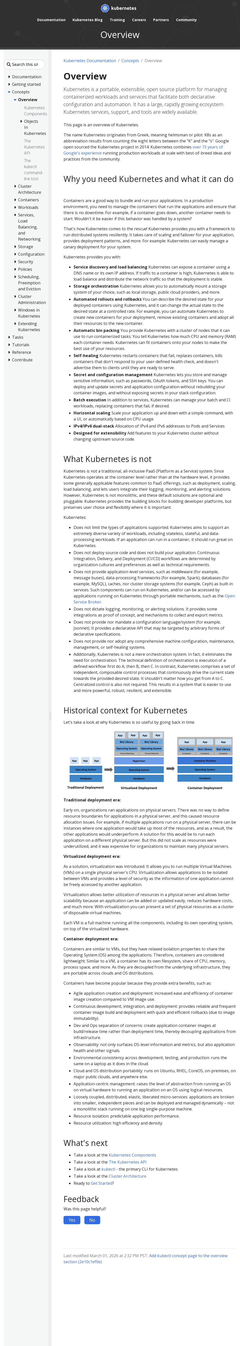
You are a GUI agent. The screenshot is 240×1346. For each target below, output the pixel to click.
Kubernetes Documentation (90, 60)
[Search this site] (24, 64)
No (92, 1220)
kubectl (108, 1169)
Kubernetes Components (132, 1155)
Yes (72, 1220)
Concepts (130, 60)
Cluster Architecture (127, 1176)
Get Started (101, 1183)
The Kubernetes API (128, 1162)
